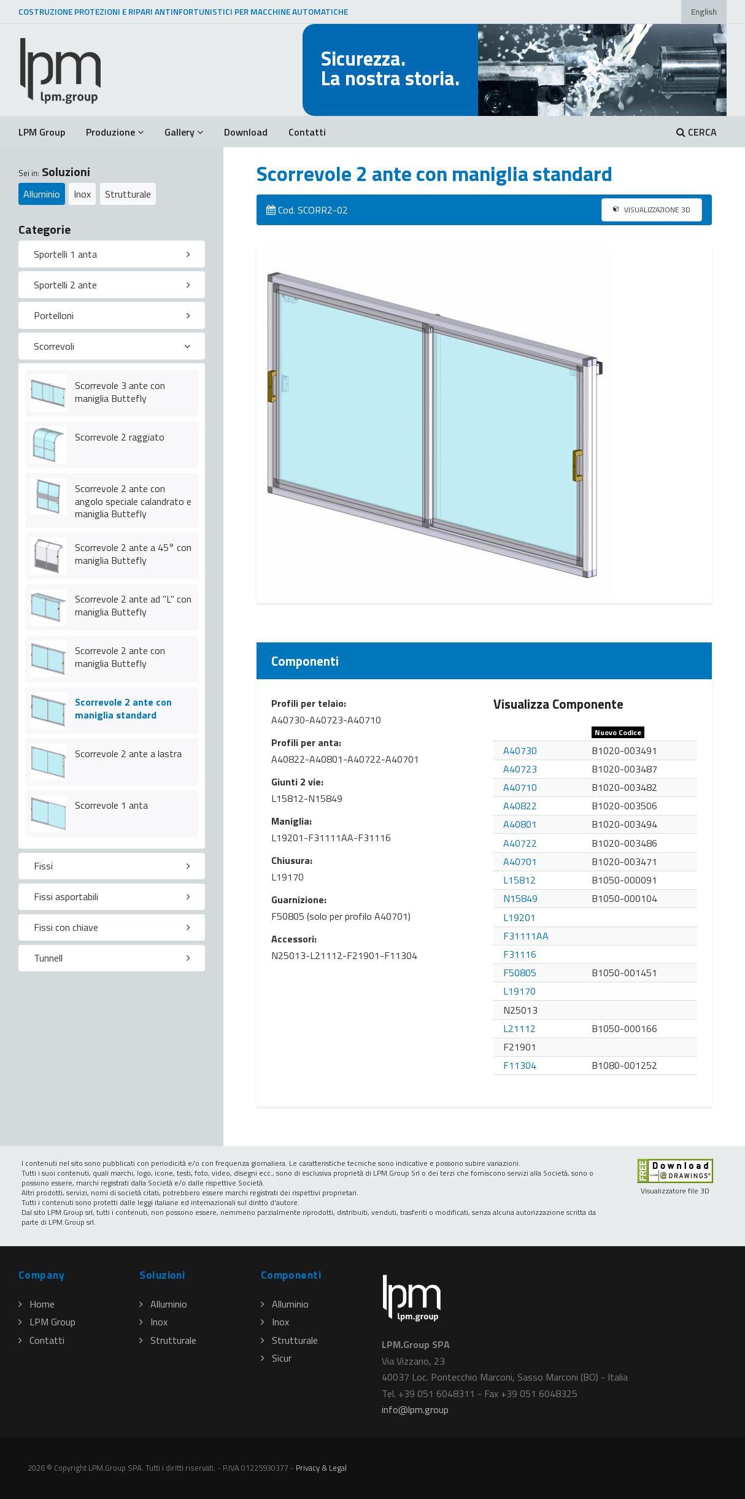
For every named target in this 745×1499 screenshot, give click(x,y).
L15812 (519, 880)
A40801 (520, 824)
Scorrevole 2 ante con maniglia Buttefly (120, 657)
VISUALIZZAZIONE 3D (651, 209)
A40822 (520, 805)
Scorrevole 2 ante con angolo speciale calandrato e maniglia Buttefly (133, 501)
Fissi (43, 865)
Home (36, 1304)
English (704, 12)
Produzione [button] (115, 132)
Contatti (307, 132)
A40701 (520, 861)
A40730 (520, 750)
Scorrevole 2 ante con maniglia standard (123, 708)
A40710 (520, 787)
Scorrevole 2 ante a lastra (128, 753)
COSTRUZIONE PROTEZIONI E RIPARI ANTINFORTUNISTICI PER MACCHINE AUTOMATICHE (183, 12)
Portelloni (54, 315)
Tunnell (48, 957)
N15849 (520, 898)
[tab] (111, 254)
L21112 (519, 1028)
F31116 (519, 954)
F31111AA (526, 935)
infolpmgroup (415, 1409)
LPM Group (41, 132)
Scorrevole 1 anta (111, 805)
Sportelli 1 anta (65, 254)
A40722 (520, 843)
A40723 (520, 768)
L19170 (519, 991)
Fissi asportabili (66, 896)
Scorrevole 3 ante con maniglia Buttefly (120, 392)
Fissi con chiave (66, 927)
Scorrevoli (54, 346)
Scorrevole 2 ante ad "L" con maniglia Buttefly (133, 605)
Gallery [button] (183, 132)
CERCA (696, 132)
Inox (82, 194)
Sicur (276, 1358)
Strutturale (128, 194)
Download (246, 132)
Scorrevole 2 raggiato (119, 437)
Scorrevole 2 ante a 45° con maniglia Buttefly (133, 554)
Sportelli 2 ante (65, 284)
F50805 (519, 972)
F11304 (519, 1065)
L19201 (519, 917)
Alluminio (41, 194)
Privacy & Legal (321, 1468)
